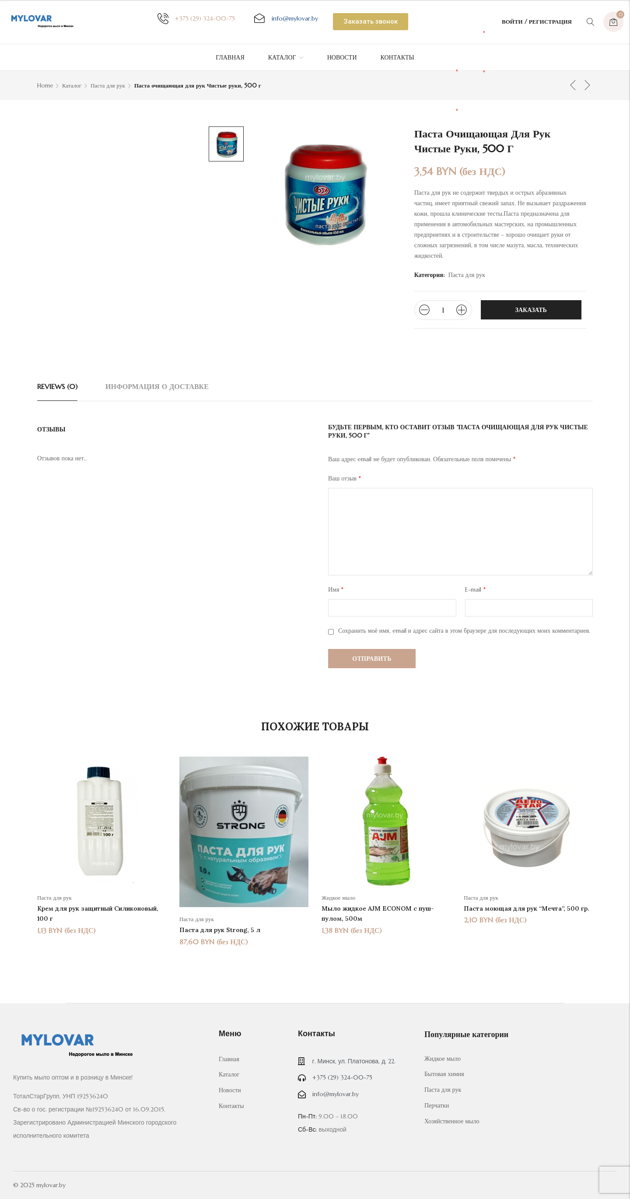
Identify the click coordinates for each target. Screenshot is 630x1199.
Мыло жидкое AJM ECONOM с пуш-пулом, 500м (378, 914)
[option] (102, 846)
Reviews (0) (57, 386)
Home (45, 85)
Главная (229, 1059)
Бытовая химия (444, 1074)
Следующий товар (587, 85)
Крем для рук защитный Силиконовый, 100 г (97, 914)
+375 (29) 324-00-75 (205, 18)
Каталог (71, 85)
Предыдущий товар (573, 85)
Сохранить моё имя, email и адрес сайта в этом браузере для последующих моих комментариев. (464, 631)
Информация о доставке (157, 386)
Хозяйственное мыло (451, 1121)
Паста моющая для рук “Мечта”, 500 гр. (526, 908)
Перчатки (436, 1105)
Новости (230, 1090)
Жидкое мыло (338, 897)
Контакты (231, 1106)
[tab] (57, 386)
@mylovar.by (295, 18)
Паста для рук (108, 85)
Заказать (531, 310)
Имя (335, 589)
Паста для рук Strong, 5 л (219, 930)
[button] (370, 21)
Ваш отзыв (344, 478)
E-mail (475, 589)
